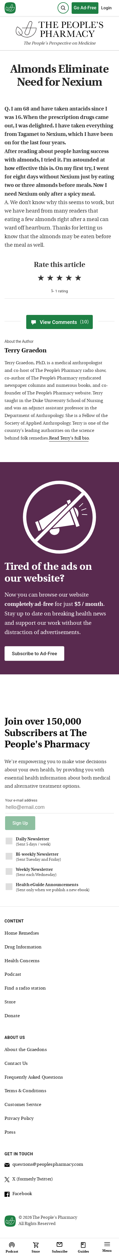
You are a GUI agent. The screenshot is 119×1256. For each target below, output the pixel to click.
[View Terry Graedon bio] (57, 351)
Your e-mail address (21, 800)
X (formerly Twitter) (29, 1180)
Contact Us (16, 1063)
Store (10, 1002)
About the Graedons (26, 1050)
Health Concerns (22, 961)
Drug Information (23, 947)
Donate (12, 1016)
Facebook (18, 1195)
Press (10, 1132)
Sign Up (20, 823)
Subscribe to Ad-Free (34, 653)
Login (106, 7)
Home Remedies (22, 933)
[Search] (63, 8)
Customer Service (23, 1105)
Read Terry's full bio (69, 438)
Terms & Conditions (25, 1091)
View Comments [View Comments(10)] (59, 322)
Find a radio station (25, 988)
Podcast (13, 974)
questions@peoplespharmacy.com (44, 1165)
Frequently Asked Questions (34, 1077)
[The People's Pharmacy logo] (59, 30)
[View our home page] (10, 8)
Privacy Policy (19, 1118)
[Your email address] (59, 808)
